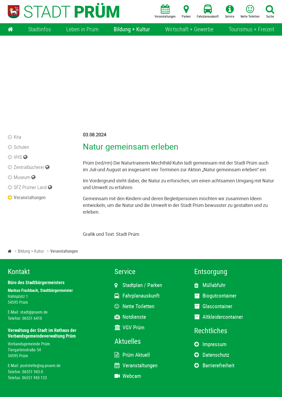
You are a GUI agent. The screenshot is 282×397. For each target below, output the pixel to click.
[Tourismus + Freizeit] (251, 29)
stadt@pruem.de (34, 312)
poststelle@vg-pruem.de (40, 365)
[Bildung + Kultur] (132, 29)
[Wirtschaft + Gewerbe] (189, 29)
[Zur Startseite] (10, 251)
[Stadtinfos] (39, 29)
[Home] (10, 29)
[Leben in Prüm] (82, 29)
